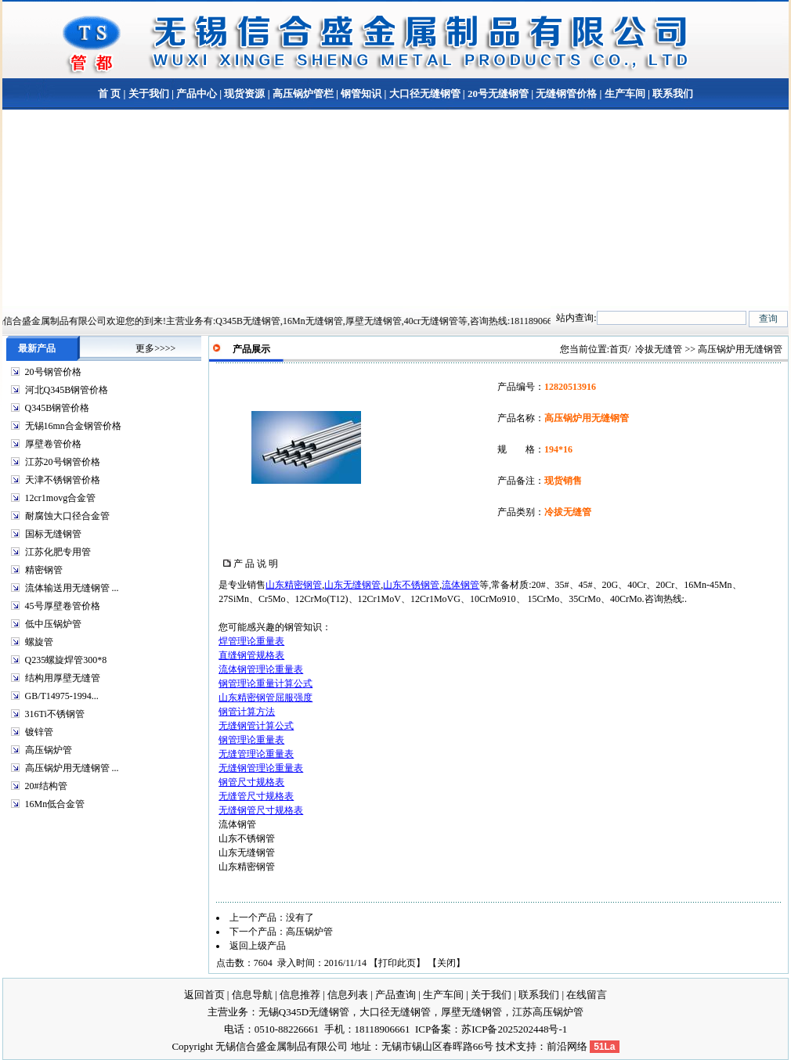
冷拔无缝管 (658, 349)
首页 (618, 349)
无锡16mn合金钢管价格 (73, 425)
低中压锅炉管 (53, 623)
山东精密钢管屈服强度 (265, 697)
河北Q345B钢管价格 (67, 389)
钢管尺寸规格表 (251, 782)
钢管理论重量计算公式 (265, 683)
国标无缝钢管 (53, 533)
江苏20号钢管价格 (62, 461)
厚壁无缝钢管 (471, 1012)
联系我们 (671, 93)
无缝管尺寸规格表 (256, 796)
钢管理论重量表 (251, 739)
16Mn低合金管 (55, 804)
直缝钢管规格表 (251, 655)
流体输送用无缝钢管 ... (72, 587)
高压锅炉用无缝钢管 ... (72, 768)
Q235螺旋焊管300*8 (66, 659)
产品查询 (395, 995)
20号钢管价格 (53, 371)
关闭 (446, 962)
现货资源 (244, 93)
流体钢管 (460, 584)
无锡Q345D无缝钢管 (303, 1012)
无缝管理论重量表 (256, 753)
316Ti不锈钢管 (55, 713)
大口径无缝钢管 (425, 93)
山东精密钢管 (293, 584)
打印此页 (397, 962)
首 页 (109, 93)
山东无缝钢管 (352, 584)
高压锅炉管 (48, 750)
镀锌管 (39, 731)
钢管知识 (361, 93)
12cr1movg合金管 (60, 497)
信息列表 (347, 995)
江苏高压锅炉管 (547, 1012)
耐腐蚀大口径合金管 (67, 515)
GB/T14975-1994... (62, 695)
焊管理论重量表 (251, 641)
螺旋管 (39, 641)
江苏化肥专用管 (58, 551)
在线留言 (586, 995)
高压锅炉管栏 (303, 93)
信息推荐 (300, 995)
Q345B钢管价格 (57, 407)
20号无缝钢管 (498, 93)
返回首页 (204, 995)
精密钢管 (44, 569)
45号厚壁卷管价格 (62, 605)
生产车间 (625, 93)
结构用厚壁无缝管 (62, 677)
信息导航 (252, 995)
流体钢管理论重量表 (261, 669)
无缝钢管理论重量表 (261, 768)
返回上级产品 (257, 945)
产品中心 (196, 93)
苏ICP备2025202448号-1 (514, 1029)
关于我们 (148, 93)
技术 (506, 1046)
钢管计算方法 (247, 711)
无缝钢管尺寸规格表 (261, 810)
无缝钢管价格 (566, 93)
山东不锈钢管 (411, 584)
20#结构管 (46, 786)
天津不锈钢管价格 (62, 479)
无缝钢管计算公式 (256, 725)
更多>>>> (155, 348)
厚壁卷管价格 (53, 443)
